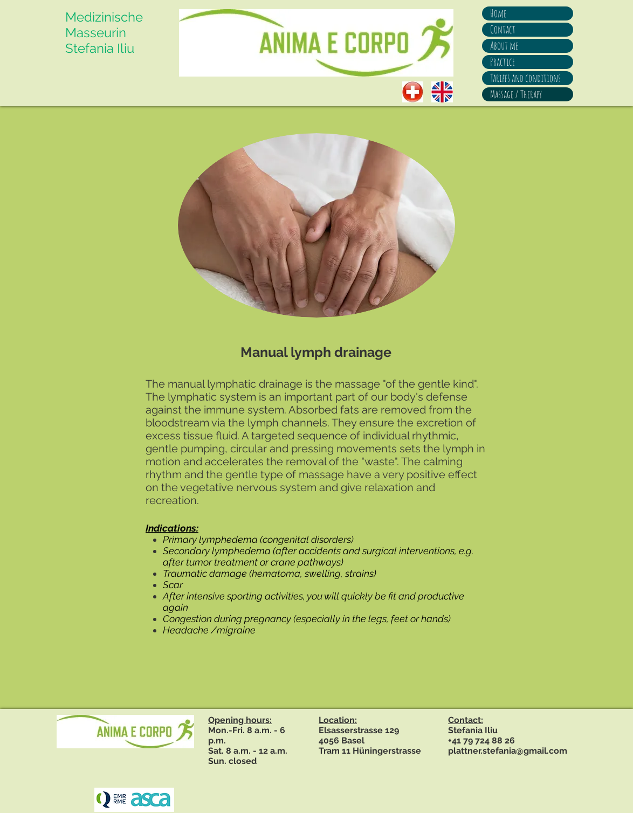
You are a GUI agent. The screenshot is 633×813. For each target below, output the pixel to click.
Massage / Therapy (516, 94)
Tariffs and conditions (525, 78)
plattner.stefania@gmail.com (507, 751)
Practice (502, 61)
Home (498, 13)
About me (504, 45)
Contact (502, 29)
